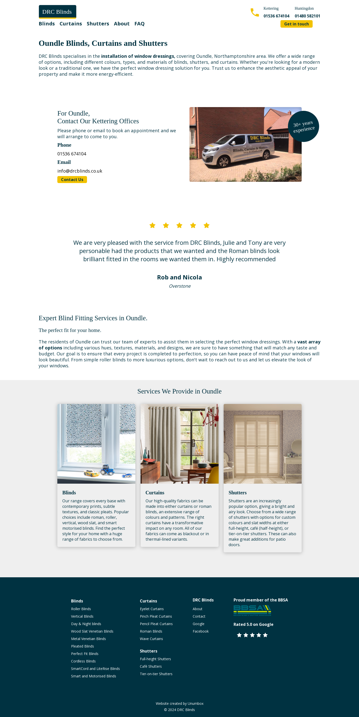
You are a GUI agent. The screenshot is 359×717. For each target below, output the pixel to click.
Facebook (201, 631)
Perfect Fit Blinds (84, 653)
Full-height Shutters (155, 658)
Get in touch (296, 24)
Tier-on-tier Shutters (156, 673)
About (122, 23)
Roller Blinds (81, 608)
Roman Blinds (151, 631)
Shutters (98, 23)
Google (198, 623)
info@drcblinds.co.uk (79, 171)
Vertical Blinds (82, 616)
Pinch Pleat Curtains (156, 616)
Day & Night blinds (86, 623)
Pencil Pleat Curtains (156, 623)
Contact (199, 616)
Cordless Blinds (83, 661)
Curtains (71, 23)
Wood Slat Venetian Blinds (92, 631)
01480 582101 (307, 16)
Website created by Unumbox (179, 703)
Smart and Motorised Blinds (93, 676)
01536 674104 (276, 16)
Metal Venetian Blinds (88, 638)
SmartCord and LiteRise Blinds (95, 668)
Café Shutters (151, 666)
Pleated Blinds (82, 646)
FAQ (139, 23)
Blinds (47, 23)
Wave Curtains (151, 638)
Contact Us (72, 179)
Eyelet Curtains (152, 608)
